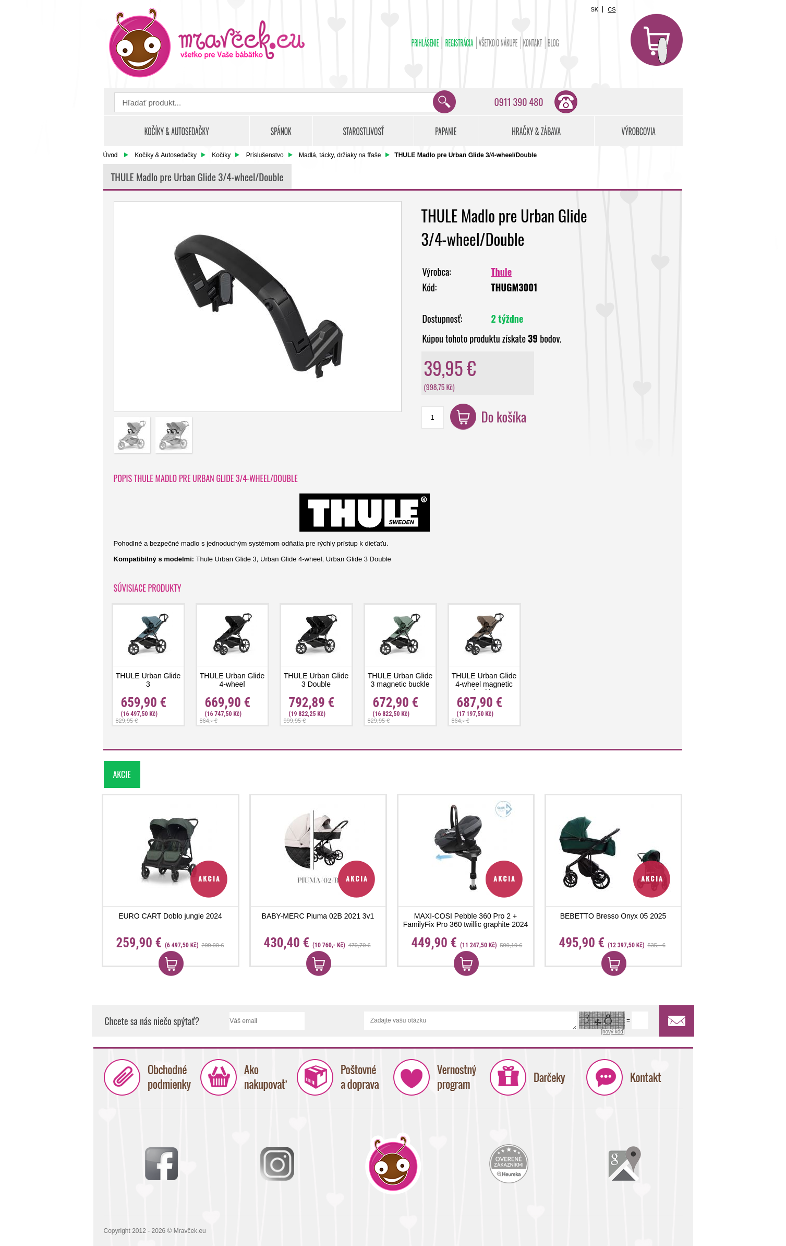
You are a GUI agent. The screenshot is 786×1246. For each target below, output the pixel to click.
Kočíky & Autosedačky (166, 155)
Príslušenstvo (265, 155)
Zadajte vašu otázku (470, 1021)
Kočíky (221, 155)
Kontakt (532, 43)
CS (611, 9)
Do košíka (504, 416)
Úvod (110, 155)
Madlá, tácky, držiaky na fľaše (340, 155)
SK (594, 9)
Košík (657, 40)
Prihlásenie (425, 43)
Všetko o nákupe (497, 43)
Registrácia (459, 43)
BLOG (553, 43)
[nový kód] (613, 1032)
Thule (501, 271)
